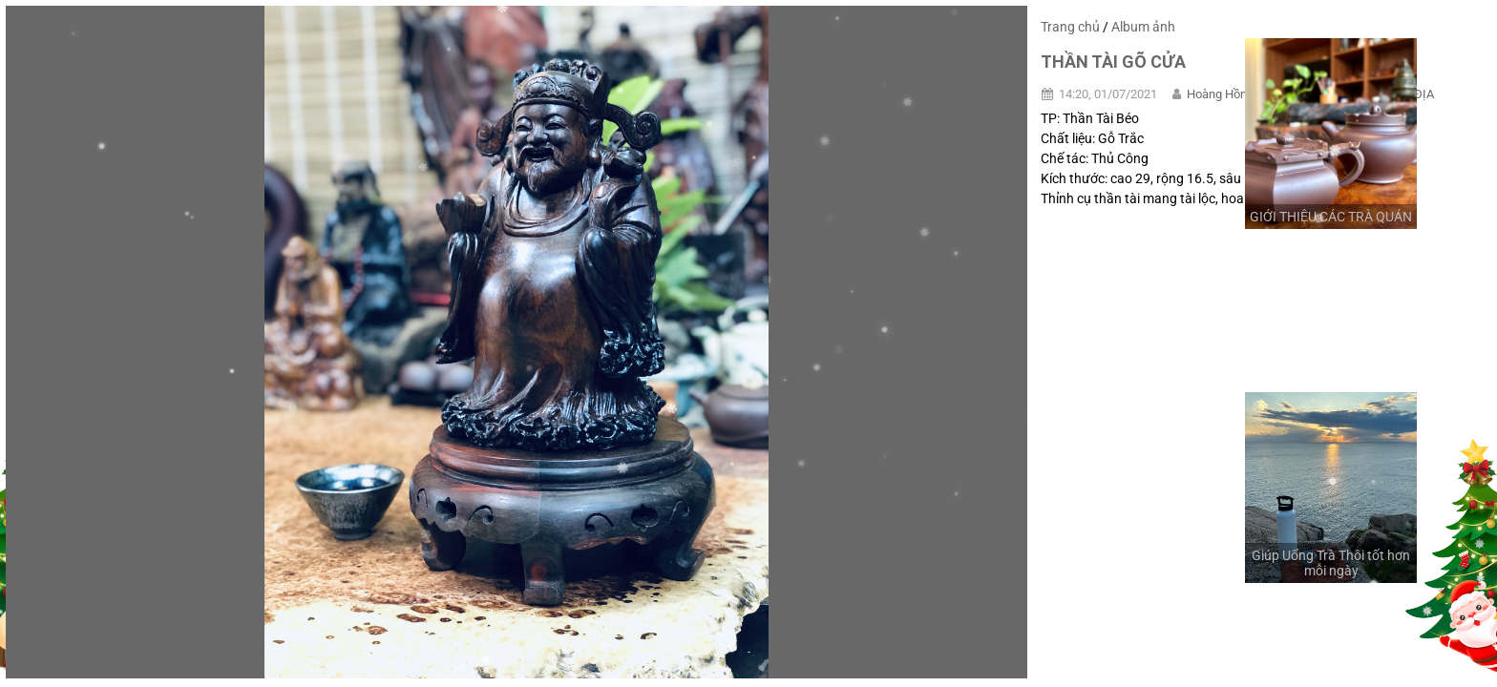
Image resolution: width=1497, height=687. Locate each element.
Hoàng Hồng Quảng (1239, 94)
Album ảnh (1143, 26)
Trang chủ (1070, 26)
